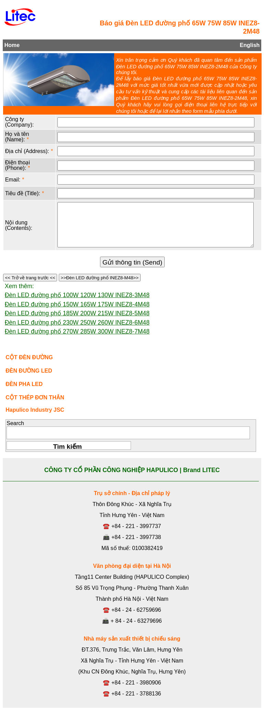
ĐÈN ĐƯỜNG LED (29, 371)
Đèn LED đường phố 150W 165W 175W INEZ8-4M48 (77, 304)
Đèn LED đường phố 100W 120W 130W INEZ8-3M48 (77, 295)
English (250, 45)
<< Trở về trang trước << (30, 277)
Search (15, 423)
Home (12, 45)
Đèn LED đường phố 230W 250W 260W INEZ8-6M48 (77, 322)
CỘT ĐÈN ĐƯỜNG (29, 357)
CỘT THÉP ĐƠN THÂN (35, 397)
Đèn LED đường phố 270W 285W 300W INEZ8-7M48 (77, 331)
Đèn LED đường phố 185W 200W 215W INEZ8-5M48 (77, 313)
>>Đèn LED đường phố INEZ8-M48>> (99, 277)
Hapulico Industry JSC (35, 410)
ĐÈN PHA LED (24, 384)
